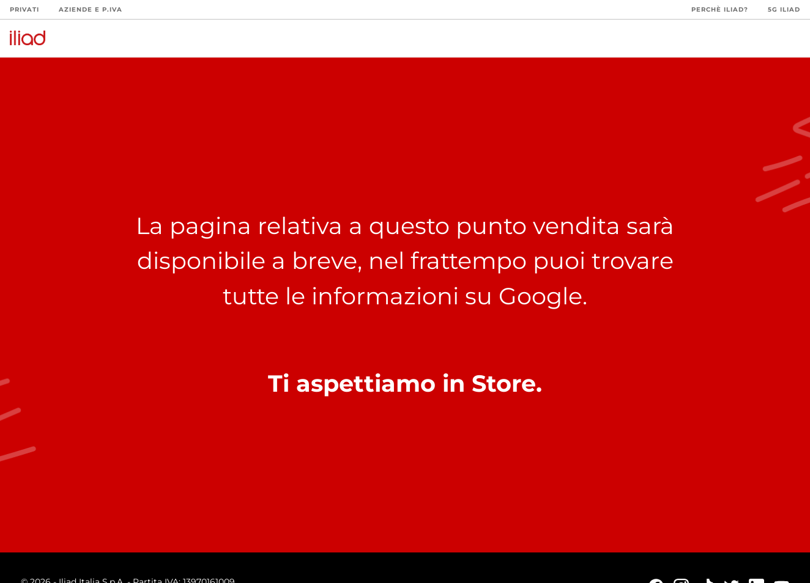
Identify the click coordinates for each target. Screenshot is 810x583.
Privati (24, 9)
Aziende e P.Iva (90, 9)
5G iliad (784, 9)
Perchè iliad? (719, 9)
